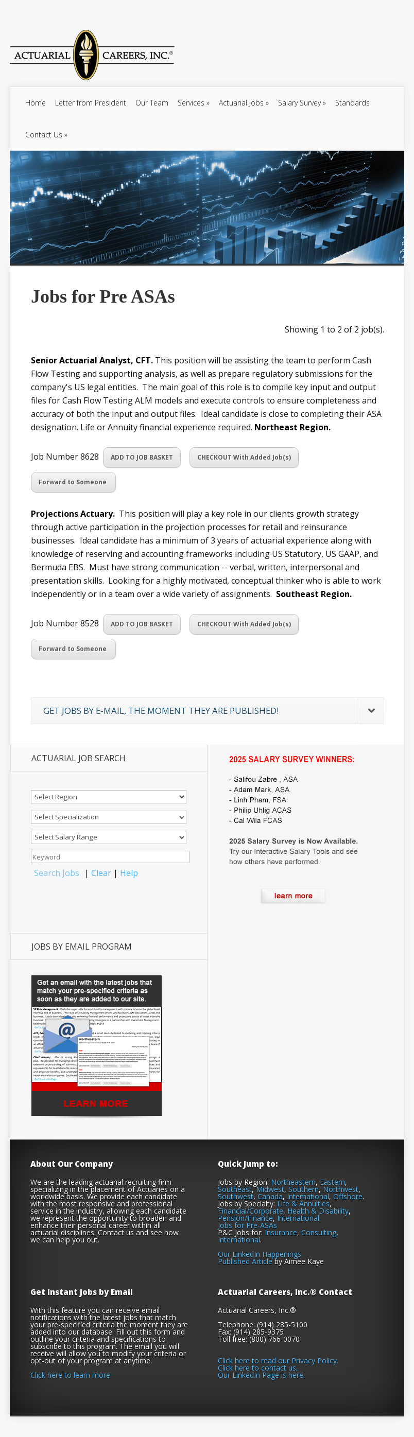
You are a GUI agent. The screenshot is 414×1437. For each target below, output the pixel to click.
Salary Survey (302, 103)
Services (194, 103)
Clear (101, 873)
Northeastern (293, 1182)
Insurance (281, 1232)
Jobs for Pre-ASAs (247, 1225)
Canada (270, 1196)
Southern (303, 1189)
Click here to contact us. (258, 1368)
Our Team (151, 103)
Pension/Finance (245, 1218)
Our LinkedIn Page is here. (261, 1375)
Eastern (332, 1182)
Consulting (318, 1232)
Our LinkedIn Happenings (259, 1254)
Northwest (340, 1189)
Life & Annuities (303, 1203)
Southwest (235, 1196)
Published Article (245, 1261)
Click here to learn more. (71, 1375)
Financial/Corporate (250, 1211)
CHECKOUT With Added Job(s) (244, 457)
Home (35, 103)
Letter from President (90, 103)
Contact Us (46, 134)
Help (129, 873)
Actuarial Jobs (244, 103)
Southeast (235, 1189)
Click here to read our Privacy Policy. (278, 1360)
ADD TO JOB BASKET (142, 457)
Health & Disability (318, 1211)
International (308, 1196)
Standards (352, 103)
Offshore (348, 1196)
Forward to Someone (73, 482)
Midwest (270, 1189)
